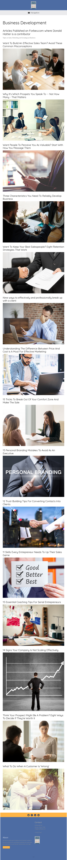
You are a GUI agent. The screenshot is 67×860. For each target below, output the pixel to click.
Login (33, 856)
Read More (6, 847)
